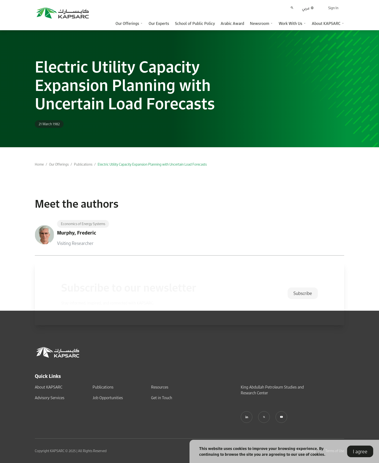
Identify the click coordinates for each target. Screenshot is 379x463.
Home (39, 164)
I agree (360, 451)
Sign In (333, 8)
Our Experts (159, 23)
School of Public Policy (195, 23)
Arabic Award (232, 23)
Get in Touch (161, 397)
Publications (83, 164)
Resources (159, 387)
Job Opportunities (108, 397)
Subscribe (302, 293)
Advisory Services (49, 397)
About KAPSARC (48, 387)
